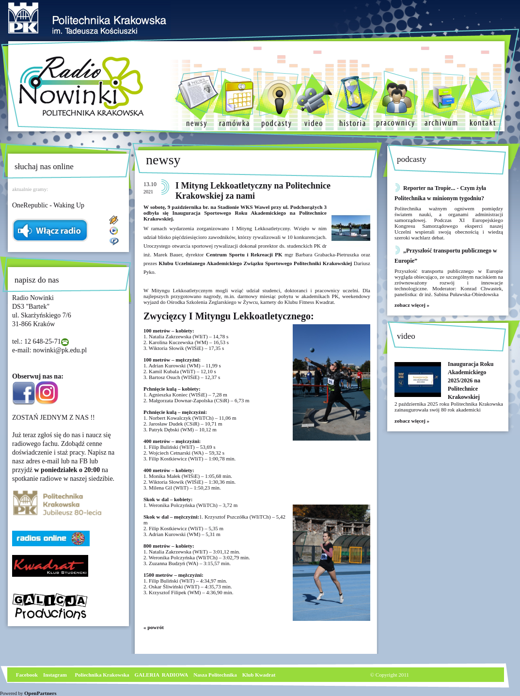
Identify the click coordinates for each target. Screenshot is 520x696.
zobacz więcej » (411, 305)
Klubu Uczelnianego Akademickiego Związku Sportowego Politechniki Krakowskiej (256, 263)
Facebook (26, 675)
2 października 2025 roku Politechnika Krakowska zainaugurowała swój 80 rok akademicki (448, 406)
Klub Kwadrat (259, 675)
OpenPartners (40, 693)
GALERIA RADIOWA (162, 675)
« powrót (153, 627)
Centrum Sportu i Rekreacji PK (245, 254)
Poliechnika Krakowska (102, 675)
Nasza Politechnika (215, 675)
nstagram (56, 675)
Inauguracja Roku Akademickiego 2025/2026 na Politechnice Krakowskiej (470, 380)
